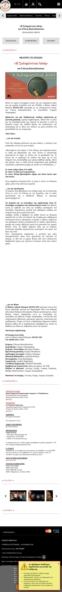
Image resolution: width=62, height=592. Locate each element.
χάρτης (8, 399)
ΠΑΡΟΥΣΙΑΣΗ (11, 41)
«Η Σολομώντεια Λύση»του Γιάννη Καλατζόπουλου (31, 27)
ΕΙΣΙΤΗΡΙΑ (51, 41)
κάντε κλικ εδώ (11, 460)
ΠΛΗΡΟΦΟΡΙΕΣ (31, 41)
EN (19, 4)
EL (15, 4)
